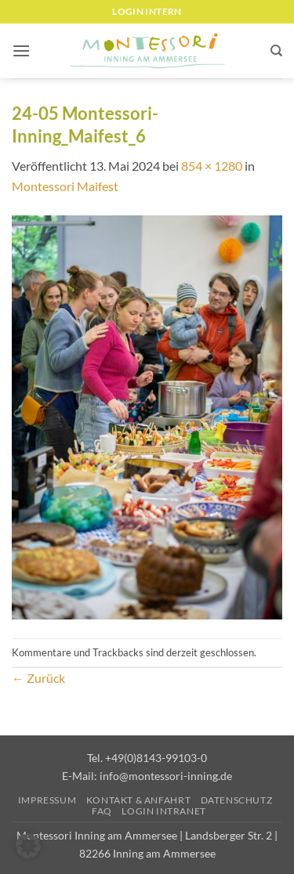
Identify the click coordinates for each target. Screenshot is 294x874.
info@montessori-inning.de (166, 775)
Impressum (47, 800)
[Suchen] (276, 51)
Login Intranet (164, 811)
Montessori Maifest (65, 186)
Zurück (38, 677)
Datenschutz (237, 800)
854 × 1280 (211, 165)
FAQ (102, 811)
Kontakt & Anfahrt (138, 800)
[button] (21, 50)
